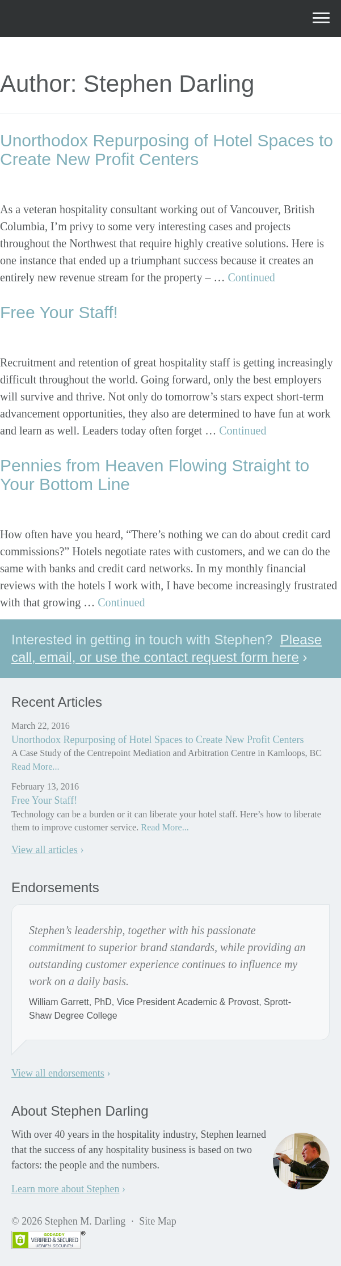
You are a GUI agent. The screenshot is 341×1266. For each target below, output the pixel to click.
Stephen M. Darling (90, 18)
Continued (251, 277)
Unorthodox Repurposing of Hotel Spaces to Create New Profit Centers (166, 149)
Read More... (35, 767)
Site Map (157, 1221)
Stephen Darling (111, 184)
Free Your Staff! (59, 312)
